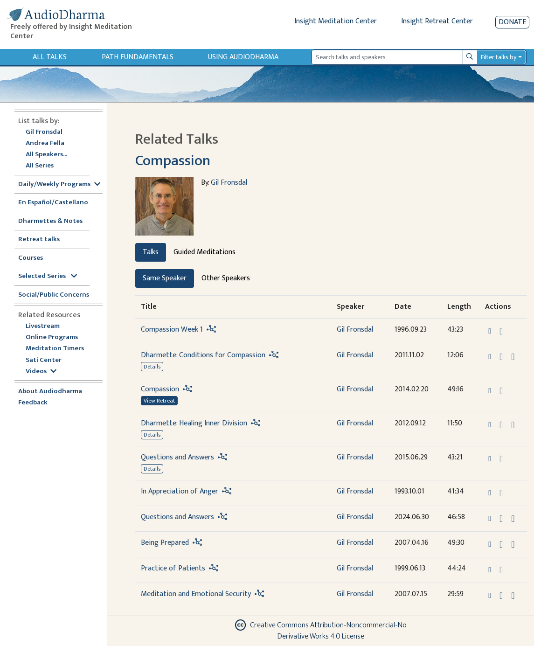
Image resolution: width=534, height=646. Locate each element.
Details (152, 366)
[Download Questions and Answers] (501, 459)
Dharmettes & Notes (50, 221)
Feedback (33, 402)
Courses (30, 258)
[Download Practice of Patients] (501, 570)
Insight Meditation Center (335, 21)
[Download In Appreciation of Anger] (501, 493)
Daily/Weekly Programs (59, 184)
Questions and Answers (177, 457)
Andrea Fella (45, 143)
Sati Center (44, 360)
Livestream (43, 326)
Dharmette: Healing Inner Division (194, 423)
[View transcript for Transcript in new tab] (513, 543)
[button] (490, 330)
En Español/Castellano (53, 202)
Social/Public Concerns (53, 295)
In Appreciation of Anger (179, 491)
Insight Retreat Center (437, 21)
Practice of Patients (173, 568)
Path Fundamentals (137, 57)
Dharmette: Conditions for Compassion (203, 355)
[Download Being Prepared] (501, 544)
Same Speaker (165, 278)
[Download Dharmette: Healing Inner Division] (501, 425)
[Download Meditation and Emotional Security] (501, 596)
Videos (41, 371)
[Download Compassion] (501, 391)
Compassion (172, 160)
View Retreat (159, 400)
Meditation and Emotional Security (196, 594)
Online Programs (52, 337)
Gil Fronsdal (44, 132)
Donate (512, 22)
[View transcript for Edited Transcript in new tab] (513, 356)
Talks (151, 252)
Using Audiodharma (243, 57)
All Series (40, 165)
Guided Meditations (204, 252)
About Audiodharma (50, 391)
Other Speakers (225, 278)
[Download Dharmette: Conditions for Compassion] (501, 357)
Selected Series (47, 276)
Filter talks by (498, 57)
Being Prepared (165, 542)
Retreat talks (39, 239)
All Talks (50, 57)
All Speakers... (46, 154)
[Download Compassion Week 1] (501, 331)
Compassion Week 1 (172, 329)
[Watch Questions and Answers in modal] (513, 518)
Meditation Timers (55, 348)
